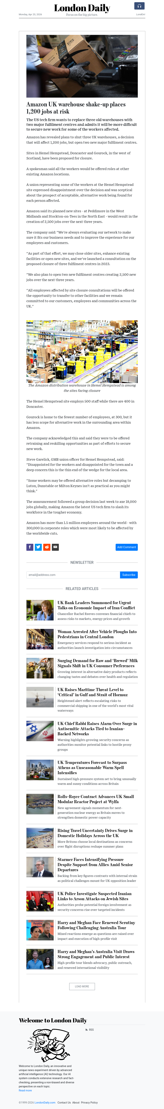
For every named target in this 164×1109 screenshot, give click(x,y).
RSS (89, 1029)
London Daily (82, 7)
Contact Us (64, 1102)
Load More (82, 986)
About (76, 1102)
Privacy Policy (89, 1102)
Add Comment (126, 547)
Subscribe (128, 575)
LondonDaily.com (44, 1102)
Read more (25, 1090)
